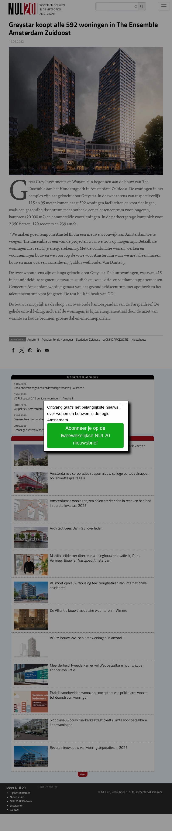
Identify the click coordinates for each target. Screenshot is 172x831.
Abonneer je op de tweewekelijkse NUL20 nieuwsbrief (85, 435)
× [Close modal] (123, 405)
